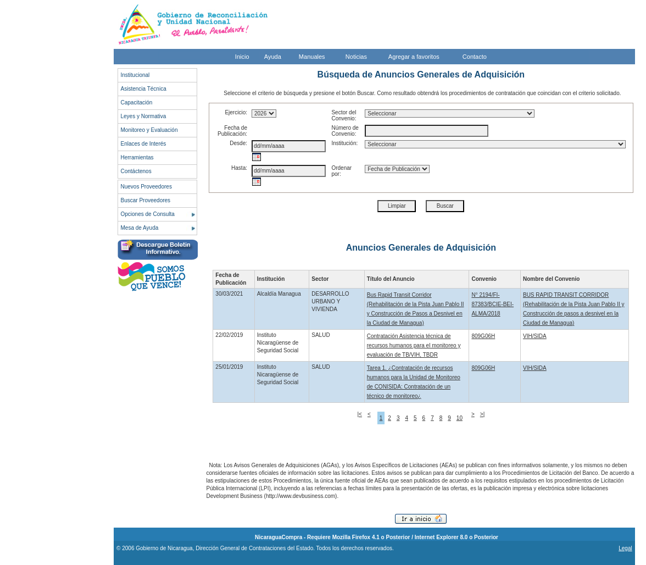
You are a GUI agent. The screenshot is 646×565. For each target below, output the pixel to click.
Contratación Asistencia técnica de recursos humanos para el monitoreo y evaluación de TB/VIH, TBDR (414, 345)
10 (459, 418)
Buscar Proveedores (146, 200)
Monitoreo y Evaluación (149, 130)
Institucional (135, 75)
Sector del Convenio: (343, 115)
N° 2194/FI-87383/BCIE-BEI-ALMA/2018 (492, 304)
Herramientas (137, 157)
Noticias (356, 56)
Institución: (344, 143)
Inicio (242, 56)
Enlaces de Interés (143, 144)
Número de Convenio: (344, 131)
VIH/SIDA (535, 336)
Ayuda (272, 56)
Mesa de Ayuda (140, 228)
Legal (625, 548)
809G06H (483, 336)
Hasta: (239, 168)
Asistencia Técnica (143, 89)
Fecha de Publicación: (232, 131)
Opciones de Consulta (148, 214)
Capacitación (137, 102)
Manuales (312, 56)
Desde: (238, 143)
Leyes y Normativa (143, 116)
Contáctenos (136, 171)
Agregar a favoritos (413, 56)
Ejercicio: (236, 112)
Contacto (475, 56)
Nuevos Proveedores (146, 187)
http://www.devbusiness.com (300, 496)
